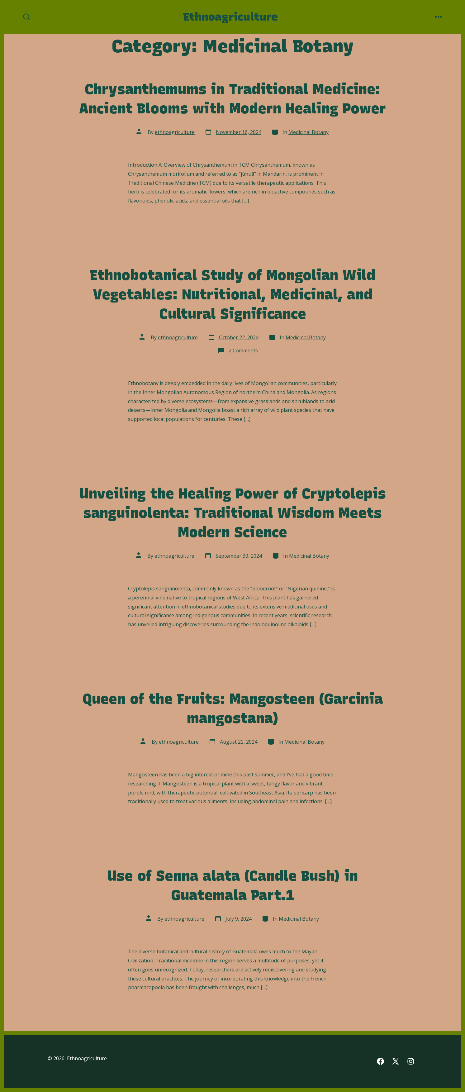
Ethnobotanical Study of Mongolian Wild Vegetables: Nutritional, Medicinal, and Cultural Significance (232, 294)
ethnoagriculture (175, 132)
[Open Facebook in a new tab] (380, 1061)
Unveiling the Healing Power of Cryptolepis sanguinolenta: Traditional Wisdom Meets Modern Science (232, 513)
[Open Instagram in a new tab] (410, 1061)
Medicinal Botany (308, 132)
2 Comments (243, 350)
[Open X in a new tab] (395, 1061)
